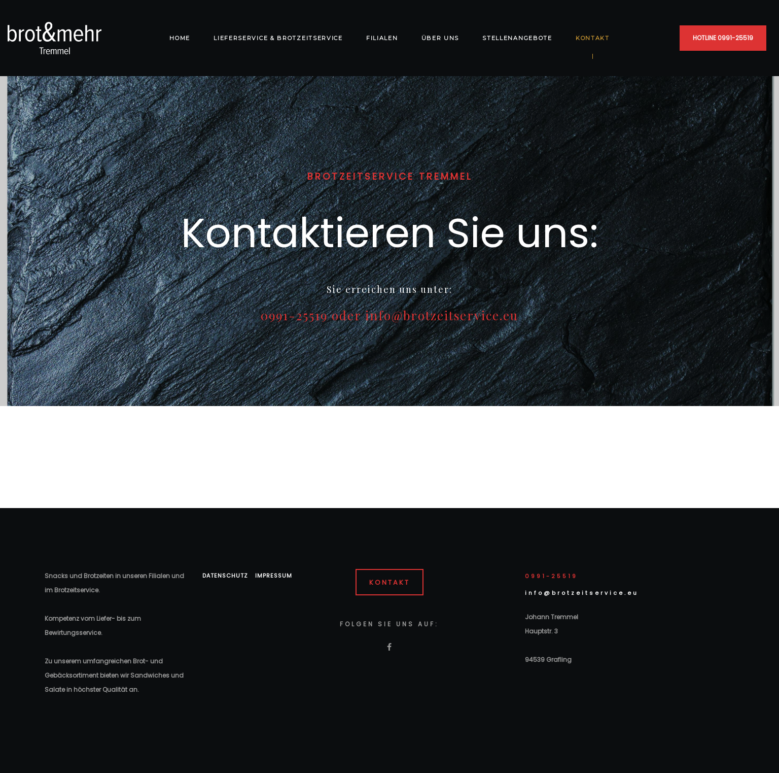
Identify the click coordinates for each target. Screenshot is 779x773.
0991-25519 (551, 576)
